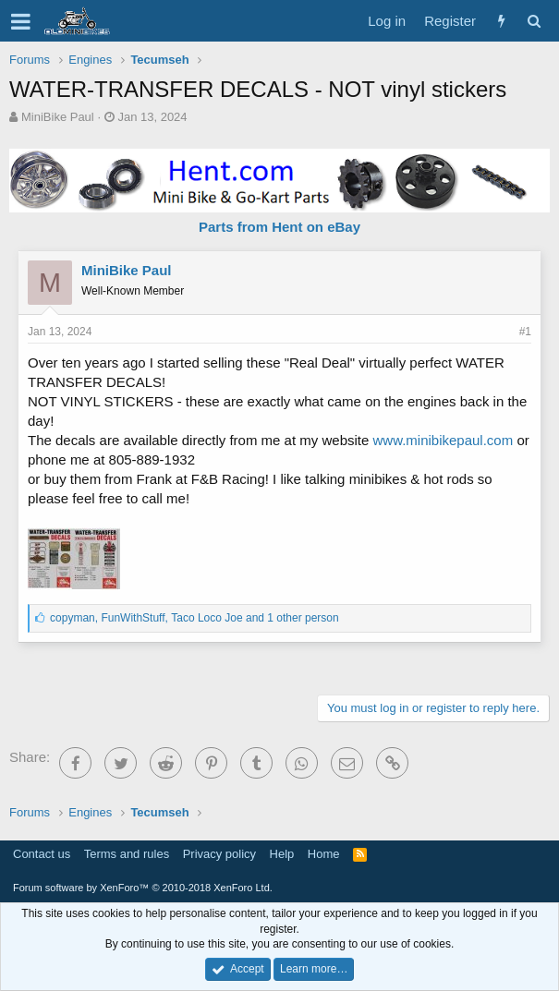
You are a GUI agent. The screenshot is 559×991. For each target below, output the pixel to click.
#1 (525, 331)
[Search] (533, 21)
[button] (21, 21)
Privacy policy (219, 854)
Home (324, 854)
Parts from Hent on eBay (279, 227)
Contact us (41, 854)
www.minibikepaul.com (442, 440)
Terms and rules (126, 854)
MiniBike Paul (57, 117)
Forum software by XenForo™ (143, 887)
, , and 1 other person (194, 617)
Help (282, 854)
